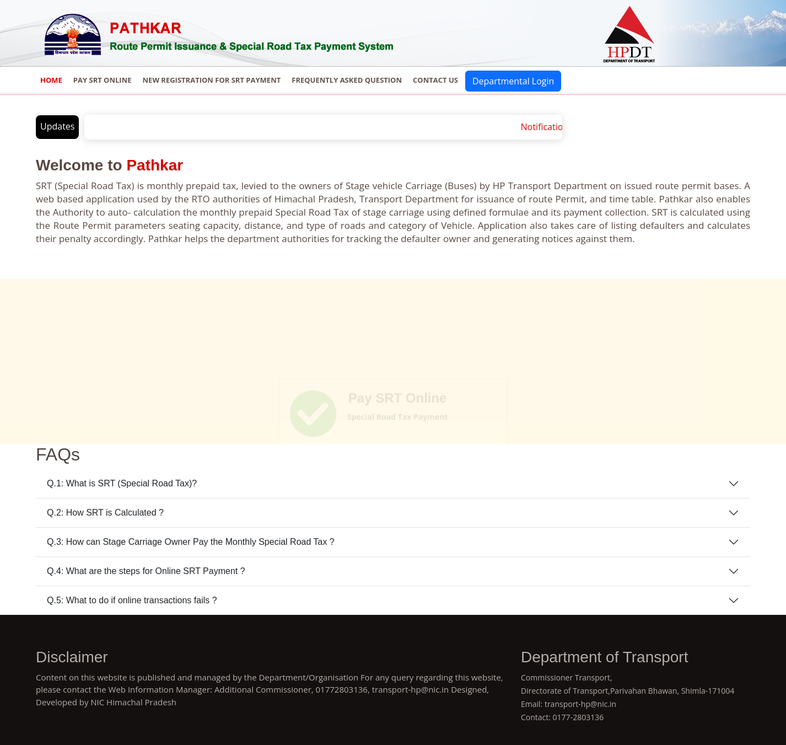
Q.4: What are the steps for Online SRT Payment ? (146, 571)
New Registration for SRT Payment (212, 80)
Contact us (435, 80)
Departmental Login (513, 81)
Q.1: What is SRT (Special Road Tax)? (122, 483)
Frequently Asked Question (347, 80)
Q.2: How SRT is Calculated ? (105, 512)
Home (51, 80)
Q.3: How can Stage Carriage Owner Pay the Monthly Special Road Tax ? (191, 541)
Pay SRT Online (102, 80)
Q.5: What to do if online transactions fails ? (132, 600)
